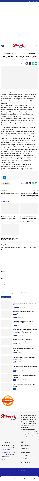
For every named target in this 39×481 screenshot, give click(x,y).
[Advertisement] (19, 22)
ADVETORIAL (16, 307)
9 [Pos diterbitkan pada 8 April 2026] (5, 450)
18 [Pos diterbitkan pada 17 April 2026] (10, 452)
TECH (14, 361)
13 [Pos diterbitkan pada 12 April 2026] (13, 450)
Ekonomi (15, 352)
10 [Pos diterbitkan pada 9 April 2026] (8, 450)
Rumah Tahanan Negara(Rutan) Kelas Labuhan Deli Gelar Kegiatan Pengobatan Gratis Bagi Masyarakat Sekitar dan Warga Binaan (25, 331)
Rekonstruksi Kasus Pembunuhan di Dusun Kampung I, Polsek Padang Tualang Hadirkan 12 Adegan (24, 313)
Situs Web (3, 285)
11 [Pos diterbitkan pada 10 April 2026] (9, 450)
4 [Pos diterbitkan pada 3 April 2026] (9, 447)
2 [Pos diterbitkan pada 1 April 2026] (5, 447)
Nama (3, 271)
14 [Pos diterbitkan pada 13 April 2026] (2, 452)
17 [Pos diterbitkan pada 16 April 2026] (8, 452)
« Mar (3, 459)
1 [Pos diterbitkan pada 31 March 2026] (3, 447)
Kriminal (14, 317)
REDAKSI (23, 442)
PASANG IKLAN (25, 445)
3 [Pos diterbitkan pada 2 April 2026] (7, 447)
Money (14, 379)
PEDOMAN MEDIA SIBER (28, 462)
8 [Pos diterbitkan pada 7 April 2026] (3, 450)
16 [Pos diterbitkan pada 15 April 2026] (6, 452)
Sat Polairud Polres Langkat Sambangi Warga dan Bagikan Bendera (8, 218)
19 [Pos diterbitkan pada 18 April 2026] (11, 452)
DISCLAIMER (24, 455)
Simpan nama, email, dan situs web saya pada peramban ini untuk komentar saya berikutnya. (19, 292)
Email (3, 278)
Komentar (4, 249)
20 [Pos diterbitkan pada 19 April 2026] (14, 452)
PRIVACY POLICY (26, 452)
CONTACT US (25, 449)
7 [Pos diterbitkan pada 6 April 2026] (1, 450)
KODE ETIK (24, 459)
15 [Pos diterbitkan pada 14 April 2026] (4, 452)
